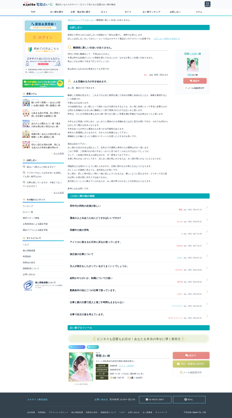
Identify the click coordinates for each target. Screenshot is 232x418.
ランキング (28, 206)
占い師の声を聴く (82, 384)
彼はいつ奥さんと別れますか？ (41, 167)
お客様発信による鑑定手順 (35, 224)
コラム (199, 12)
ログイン (45, 37)
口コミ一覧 (28, 212)
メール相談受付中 (192, 372)
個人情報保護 (29, 250)
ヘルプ (26, 244)
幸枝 (190, 75)
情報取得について (31, 268)
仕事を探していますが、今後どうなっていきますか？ (42, 184)
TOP (33, 12)
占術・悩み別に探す (81, 12)
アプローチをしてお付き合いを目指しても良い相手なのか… (42, 175)
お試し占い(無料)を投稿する (167, 38)
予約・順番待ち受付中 (192, 364)
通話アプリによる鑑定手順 (35, 230)
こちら (38, 72)
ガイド (128, 12)
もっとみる (59, 153)
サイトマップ (161, 412)
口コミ (104, 12)
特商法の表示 (29, 262)
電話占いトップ (75, 20)
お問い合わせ (29, 274)
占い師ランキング (151, 12)
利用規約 (27, 256)
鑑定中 (192, 355)
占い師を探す (56, 12)
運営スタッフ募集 (31, 218)
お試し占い (175, 12)
